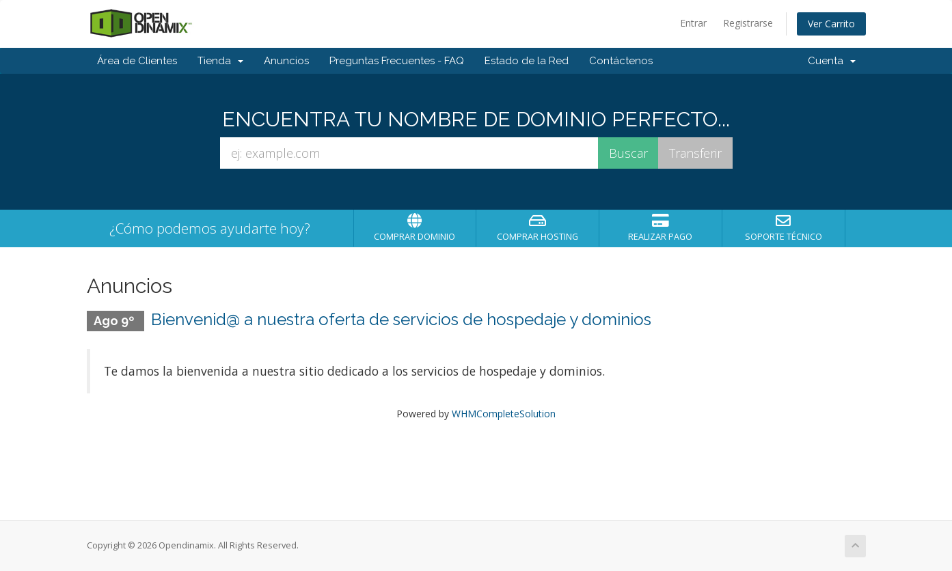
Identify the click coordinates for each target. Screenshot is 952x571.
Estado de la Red (527, 61)
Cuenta (832, 61)
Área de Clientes (137, 61)
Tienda (220, 61)
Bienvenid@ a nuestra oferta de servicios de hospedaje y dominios (401, 319)
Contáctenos (621, 61)
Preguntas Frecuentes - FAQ (396, 61)
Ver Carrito (831, 23)
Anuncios (286, 61)
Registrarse (748, 22)
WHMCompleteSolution (504, 413)
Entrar (693, 22)
